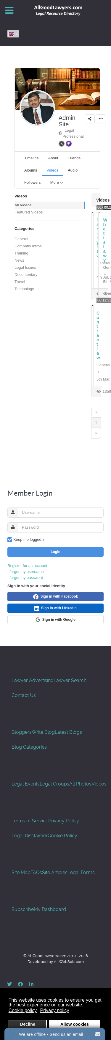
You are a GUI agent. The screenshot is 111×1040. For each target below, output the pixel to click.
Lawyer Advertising (33, 680)
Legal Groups (54, 784)
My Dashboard (50, 909)
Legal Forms (81, 872)
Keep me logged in (29, 539)
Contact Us (24, 695)
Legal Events (26, 784)
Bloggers (22, 732)
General (21, 239)
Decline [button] (27, 1024)
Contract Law (98, 335)
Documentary (26, 274)
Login (55, 552)
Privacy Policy (63, 821)
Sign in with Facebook (55, 596)
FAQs (36, 872)
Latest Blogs (68, 732)
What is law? (105, 240)
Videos (99, 784)
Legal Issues (25, 267)
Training (21, 253)
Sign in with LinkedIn (55, 608)
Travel (20, 281)
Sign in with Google (55, 619)
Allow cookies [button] (74, 1024)
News (19, 260)
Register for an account (27, 565)
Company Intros (28, 246)
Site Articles (54, 872)
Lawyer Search (70, 680)
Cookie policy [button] (23, 1010)
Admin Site (67, 121)
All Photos (80, 784)
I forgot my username (25, 571)
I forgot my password (25, 577)
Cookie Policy (62, 835)
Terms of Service (30, 821)
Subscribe (23, 909)
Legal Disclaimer (30, 835)
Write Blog (43, 732)
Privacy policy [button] (54, 1010)
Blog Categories (29, 747)
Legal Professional (71, 133)
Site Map (21, 872)
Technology (24, 289)
